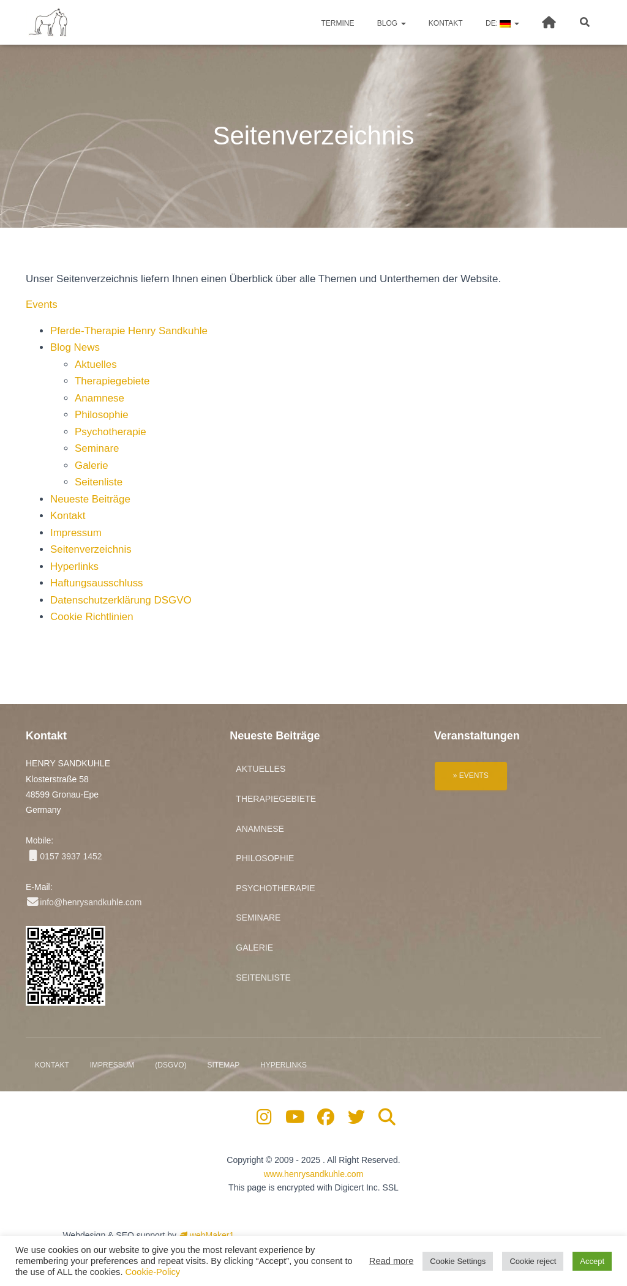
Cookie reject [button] (532, 1261)
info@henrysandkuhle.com (83, 902)
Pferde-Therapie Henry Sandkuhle (129, 331)
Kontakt (445, 23)
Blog (390, 23)
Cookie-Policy (153, 1272)
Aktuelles (96, 364)
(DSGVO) (170, 1065)
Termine (336, 23)
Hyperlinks (74, 566)
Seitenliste (98, 482)
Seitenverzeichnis (91, 549)
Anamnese (99, 398)
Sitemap (223, 1065)
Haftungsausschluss (96, 583)
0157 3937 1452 (64, 856)
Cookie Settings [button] (458, 1261)
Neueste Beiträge (90, 499)
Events (42, 304)
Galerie (91, 465)
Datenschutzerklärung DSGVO (121, 600)
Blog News (75, 347)
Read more (391, 1261)
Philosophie (102, 415)
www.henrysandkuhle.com (314, 1174)
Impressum (76, 533)
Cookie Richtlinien (91, 616)
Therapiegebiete (112, 381)
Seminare (97, 448)
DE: (501, 23)
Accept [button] (592, 1261)
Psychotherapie (110, 432)
